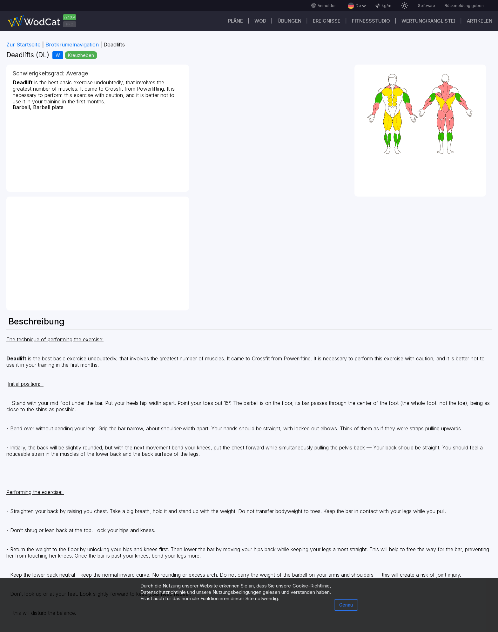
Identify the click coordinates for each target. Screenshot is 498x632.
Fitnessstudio (371, 21)
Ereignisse (326, 21)
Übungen (289, 21)
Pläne (235, 21)
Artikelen (479, 21)
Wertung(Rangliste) (428, 21)
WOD (260, 21)
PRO (69, 24)
